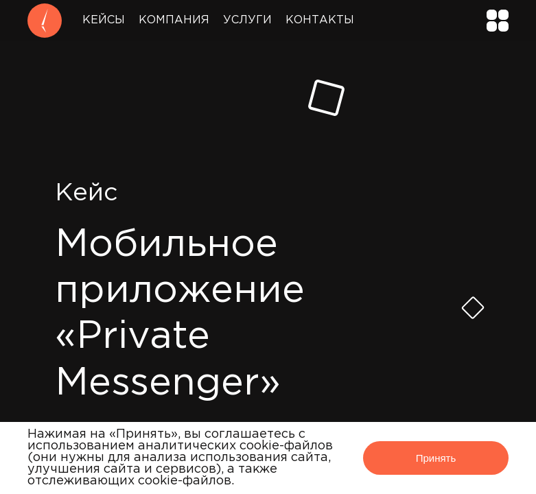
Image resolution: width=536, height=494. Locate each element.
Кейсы (103, 20)
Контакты (320, 20)
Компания (174, 20)
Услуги (247, 20)
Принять (436, 458)
